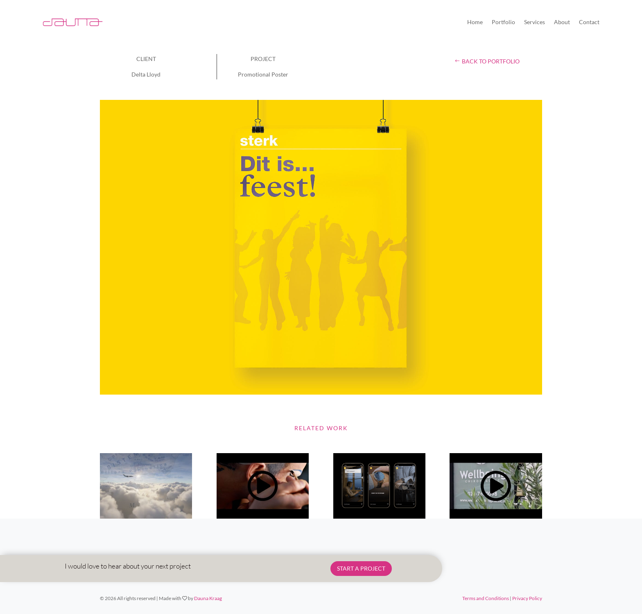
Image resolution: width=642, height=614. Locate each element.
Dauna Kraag (208, 598)
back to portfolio (491, 61)
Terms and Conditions (485, 598)
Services (534, 21)
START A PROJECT (361, 568)
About (562, 21)
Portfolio (503, 21)
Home (475, 21)
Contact (589, 21)
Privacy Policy (527, 598)
